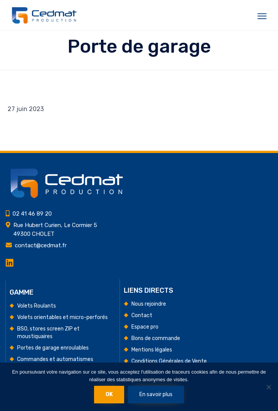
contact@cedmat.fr (41, 245)
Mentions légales (151, 350)
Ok (109, 394)
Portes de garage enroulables (53, 348)
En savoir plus (156, 394)
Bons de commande (155, 338)
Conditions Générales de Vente (169, 361)
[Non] (268, 387)
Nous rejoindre (148, 304)
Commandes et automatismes (55, 359)
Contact (141, 315)
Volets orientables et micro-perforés (62, 317)
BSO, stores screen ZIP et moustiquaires (48, 333)
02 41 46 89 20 (32, 213)
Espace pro (144, 327)
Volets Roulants (36, 306)
